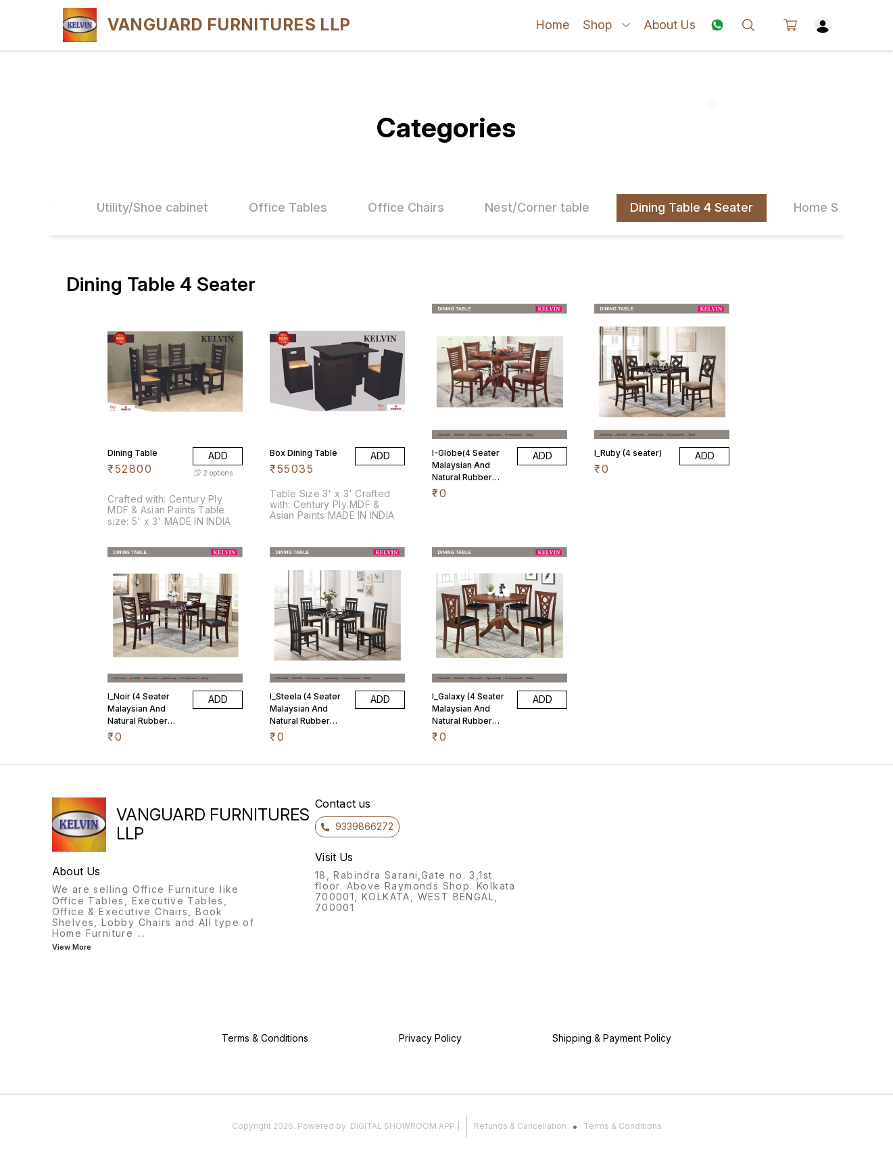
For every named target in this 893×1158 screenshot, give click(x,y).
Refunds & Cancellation (520, 1126)
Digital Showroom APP (402, 1126)
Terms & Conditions (622, 1126)
